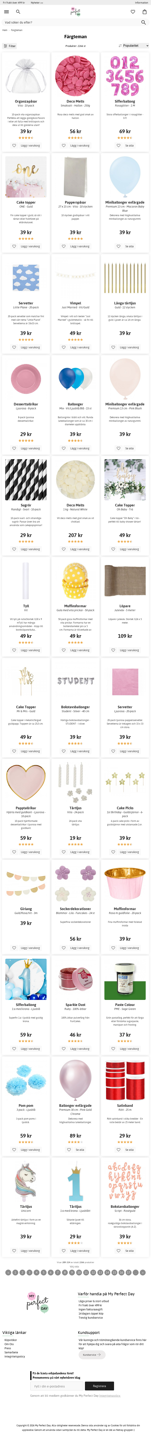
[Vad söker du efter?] (75, 22)
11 (86, 1272)
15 (114, 1272)
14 (107, 1272)
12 (93, 1272)
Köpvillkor (11, 1340)
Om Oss (9, 1344)
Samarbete (11, 1352)
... (136, 1272)
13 (100, 1272)
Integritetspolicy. (110, 1395)
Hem (4, 30)
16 (121, 1272)
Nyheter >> (37, 2)
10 (79, 1272)
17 (128, 1272)
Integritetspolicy (15, 1356)
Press (8, 1348)
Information (141, 2)
